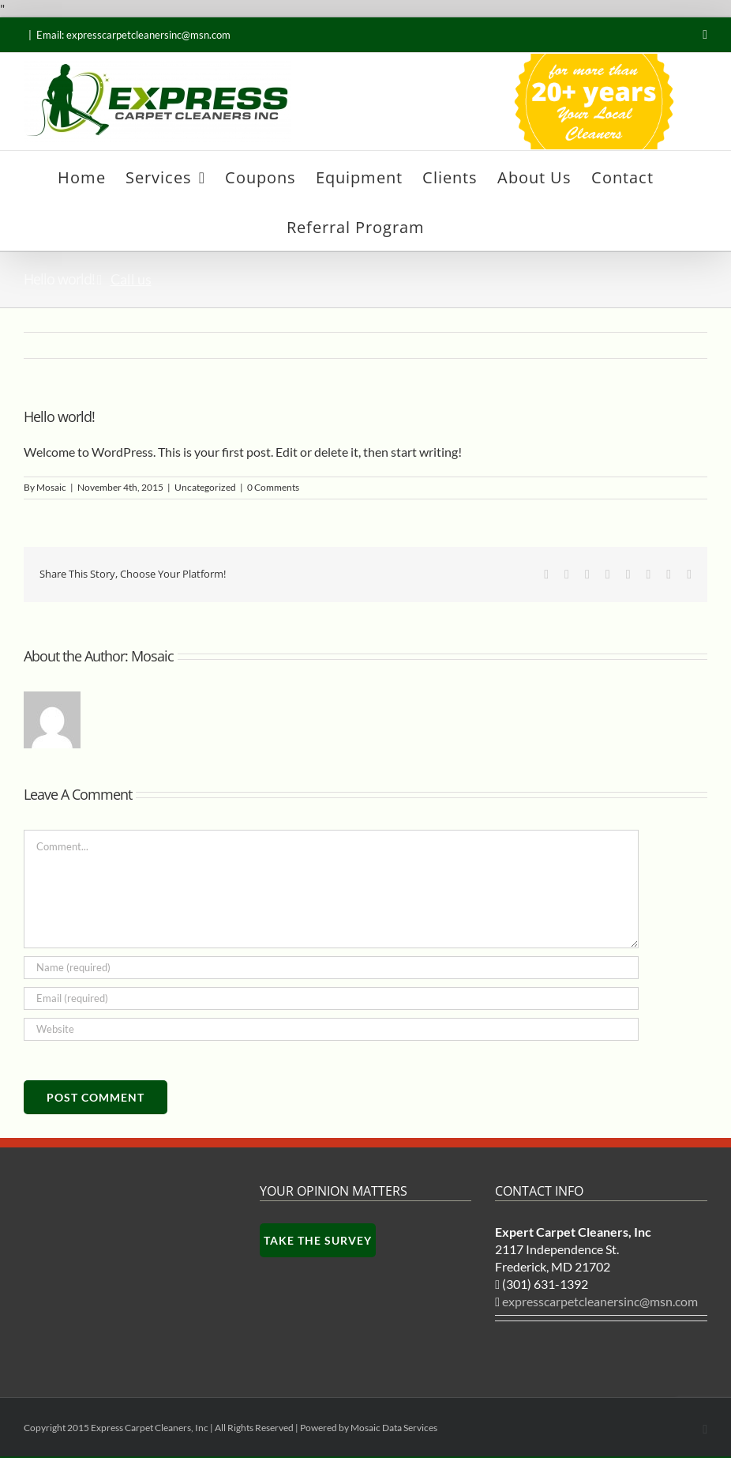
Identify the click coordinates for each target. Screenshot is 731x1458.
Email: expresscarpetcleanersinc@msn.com (133, 34)
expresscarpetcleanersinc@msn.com (601, 1310)
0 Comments (273, 487)
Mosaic (51, 487)
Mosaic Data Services (394, 1428)
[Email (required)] (331, 998)
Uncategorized (205, 487)
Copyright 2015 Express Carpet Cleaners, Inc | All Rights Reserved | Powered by (187, 1428)
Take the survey (318, 1240)
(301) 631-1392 (545, 1283)
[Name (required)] (331, 967)
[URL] (331, 1029)
